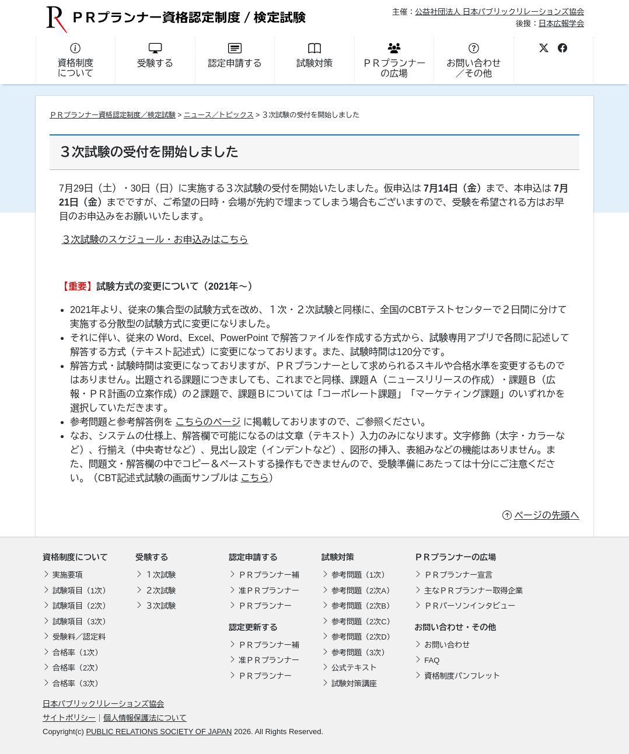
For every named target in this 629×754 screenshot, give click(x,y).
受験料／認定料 (79, 637)
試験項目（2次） (81, 606)
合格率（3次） (77, 683)
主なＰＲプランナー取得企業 (473, 590)
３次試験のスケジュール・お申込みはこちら (154, 240)
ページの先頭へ (546, 515)
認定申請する (253, 557)
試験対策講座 (354, 683)
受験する (151, 557)
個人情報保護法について (145, 718)
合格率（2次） (77, 667)
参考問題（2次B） (362, 606)
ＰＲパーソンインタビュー (469, 606)
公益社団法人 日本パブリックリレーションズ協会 (499, 12)
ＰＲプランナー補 (269, 575)
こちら (254, 478)
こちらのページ (207, 422)
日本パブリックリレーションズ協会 (103, 704)
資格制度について (75, 557)
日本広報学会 (561, 23)
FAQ (431, 660)
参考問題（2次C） (362, 621)
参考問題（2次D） (362, 637)
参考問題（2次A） (362, 590)
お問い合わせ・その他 (455, 627)
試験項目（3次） (81, 621)
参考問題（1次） (360, 575)
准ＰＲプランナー (269, 590)
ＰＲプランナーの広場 (455, 557)
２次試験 (160, 590)
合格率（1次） (77, 652)
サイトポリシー (69, 718)
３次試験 (160, 606)
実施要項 (68, 575)
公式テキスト (354, 667)
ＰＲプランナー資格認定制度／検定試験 (113, 115)
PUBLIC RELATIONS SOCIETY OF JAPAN (159, 731)
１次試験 (160, 575)
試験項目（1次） (81, 590)
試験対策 (338, 557)
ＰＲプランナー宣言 (458, 575)
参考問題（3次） (360, 652)
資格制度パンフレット (462, 676)
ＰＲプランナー (265, 606)
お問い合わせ (447, 645)
